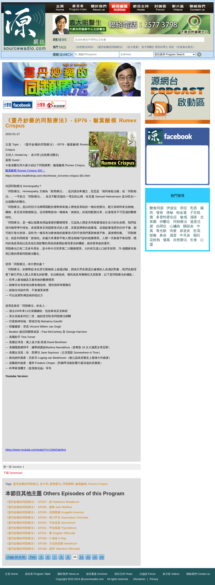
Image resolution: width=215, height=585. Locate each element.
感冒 (173, 235)
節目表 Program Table (37, 573)
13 (94, 557)
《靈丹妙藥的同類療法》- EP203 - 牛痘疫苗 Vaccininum (40, 522)
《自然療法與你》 (84, 47)
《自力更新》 (133, 47)
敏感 (183, 217)
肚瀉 (196, 231)
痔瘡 (173, 231)
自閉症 (161, 226)
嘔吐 (196, 235)
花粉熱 (155, 240)
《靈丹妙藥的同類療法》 (110, 47)
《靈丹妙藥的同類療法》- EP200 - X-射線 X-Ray (35, 538)
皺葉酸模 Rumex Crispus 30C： (25, 170)
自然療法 (180, 240)
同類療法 (180, 221)
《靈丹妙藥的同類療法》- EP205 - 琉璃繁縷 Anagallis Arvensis (44, 512)
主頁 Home (11, 573)
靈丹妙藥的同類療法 (25, 484)
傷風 (166, 240)
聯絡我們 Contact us (198, 573)
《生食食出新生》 (185, 47)
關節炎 (188, 226)
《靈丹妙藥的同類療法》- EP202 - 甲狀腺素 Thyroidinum (41, 528)
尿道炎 (185, 231)
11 (81, 557)
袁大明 (44, 484)
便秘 (169, 212)
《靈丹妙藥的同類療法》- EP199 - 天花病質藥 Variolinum (41, 543)
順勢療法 (55, 484)
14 (101, 557)
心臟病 (175, 226)
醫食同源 (156, 208)
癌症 (171, 47)
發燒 (159, 212)
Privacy (154, 579)
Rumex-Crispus (98, 484)
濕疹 (193, 217)
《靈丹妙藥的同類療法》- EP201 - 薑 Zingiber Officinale (40, 533)
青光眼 (161, 231)
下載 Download (12, 472)
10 (74, 557)
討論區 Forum (148, 573)
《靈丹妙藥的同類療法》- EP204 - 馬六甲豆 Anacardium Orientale (46, 517)
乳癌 (193, 208)
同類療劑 (68, 484)
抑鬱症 (165, 221)
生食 (193, 240)
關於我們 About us (68, 573)
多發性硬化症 (166, 217)
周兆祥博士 (161, 47)
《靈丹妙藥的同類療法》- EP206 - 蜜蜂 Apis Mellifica (38, 507)
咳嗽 (153, 235)
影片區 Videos (171, 573)
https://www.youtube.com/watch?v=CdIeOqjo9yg (35, 449)
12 (88, 557)
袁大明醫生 (147, 47)
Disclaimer (139, 579)
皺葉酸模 (81, 484)
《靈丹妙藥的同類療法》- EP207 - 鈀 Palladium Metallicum (42, 502)
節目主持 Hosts (123, 573)
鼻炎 (163, 235)
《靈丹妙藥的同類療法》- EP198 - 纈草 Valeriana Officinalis (42, 548)
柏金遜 (181, 212)
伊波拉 (172, 208)
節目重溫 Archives (96, 573)
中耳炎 (185, 235)
